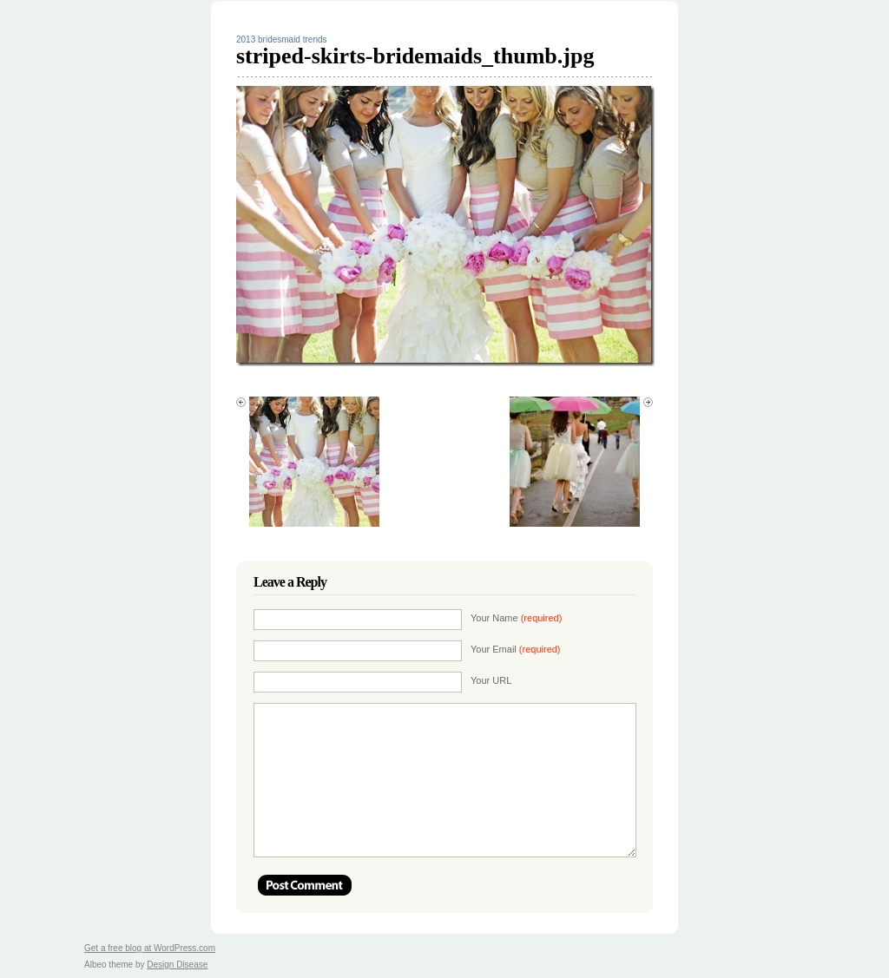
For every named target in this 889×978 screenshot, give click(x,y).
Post (305, 885)
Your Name (516, 618)
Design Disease (177, 964)
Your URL (491, 680)
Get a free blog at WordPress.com (149, 948)
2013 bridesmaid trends (281, 39)
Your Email (516, 649)
